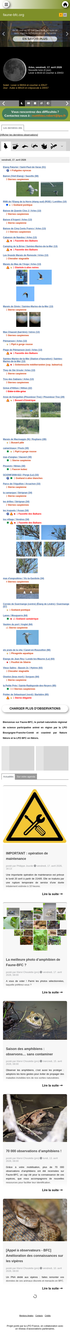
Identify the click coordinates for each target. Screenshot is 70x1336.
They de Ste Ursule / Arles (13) (19, 370)
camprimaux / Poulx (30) (16, 448)
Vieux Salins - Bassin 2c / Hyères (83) (23, 668)
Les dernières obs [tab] (12, 128)
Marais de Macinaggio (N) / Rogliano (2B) (24, 439)
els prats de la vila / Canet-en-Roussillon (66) (27, 650)
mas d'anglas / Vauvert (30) (17, 457)
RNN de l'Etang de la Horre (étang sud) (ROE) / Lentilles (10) (35, 201)
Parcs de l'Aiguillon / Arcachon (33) (21, 483)
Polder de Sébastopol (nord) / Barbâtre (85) (26, 694)
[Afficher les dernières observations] (19, 134)
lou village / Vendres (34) (16, 519)
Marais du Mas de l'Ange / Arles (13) (22, 264)
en (65, 15)
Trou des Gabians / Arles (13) (18, 379)
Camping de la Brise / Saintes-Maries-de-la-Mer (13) (30, 246)
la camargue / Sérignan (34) (17, 492)
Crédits (48, 1316)
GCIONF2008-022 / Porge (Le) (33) (21, 475)
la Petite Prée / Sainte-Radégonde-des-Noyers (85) (29, 685)
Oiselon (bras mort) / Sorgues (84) (21, 676)
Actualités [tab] (8, 776)
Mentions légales (26, 1316)
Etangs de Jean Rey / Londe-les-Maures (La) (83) (29, 659)
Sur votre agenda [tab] (26, 776)
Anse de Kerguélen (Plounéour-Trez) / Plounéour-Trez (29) (33, 397)
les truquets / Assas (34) (16, 510)
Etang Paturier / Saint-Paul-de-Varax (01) (24, 167)
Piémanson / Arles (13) (15, 341)
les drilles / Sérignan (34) (16, 501)
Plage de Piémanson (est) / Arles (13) (22, 350)
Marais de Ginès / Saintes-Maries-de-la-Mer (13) (28, 306)
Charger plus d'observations (35, 708)
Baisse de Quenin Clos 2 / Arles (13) (22, 210)
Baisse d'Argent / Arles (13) (17, 219)
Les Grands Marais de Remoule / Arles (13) (25, 255)
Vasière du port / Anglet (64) (17, 624)
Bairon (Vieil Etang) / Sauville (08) (21, 176)
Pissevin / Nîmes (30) (14, 466)
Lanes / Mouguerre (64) (15, 615)
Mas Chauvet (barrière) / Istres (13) (21, 332)
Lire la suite (52, 894)
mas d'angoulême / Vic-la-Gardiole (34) (23, 578)
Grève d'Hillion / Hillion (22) (17, 388)
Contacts (39, 1316)
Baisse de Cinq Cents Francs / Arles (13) (24, 228)
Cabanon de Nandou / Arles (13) (20, 237)
